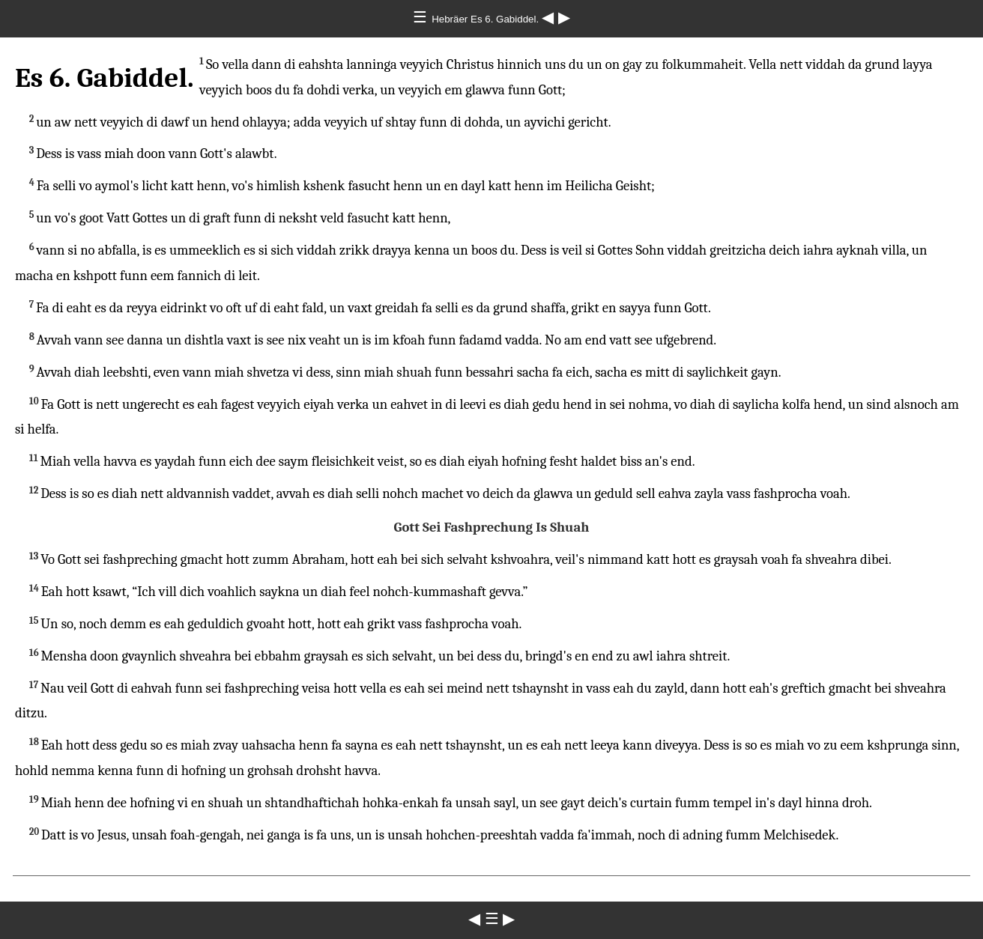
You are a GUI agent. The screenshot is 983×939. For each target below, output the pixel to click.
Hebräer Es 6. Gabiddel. (487, 19)
